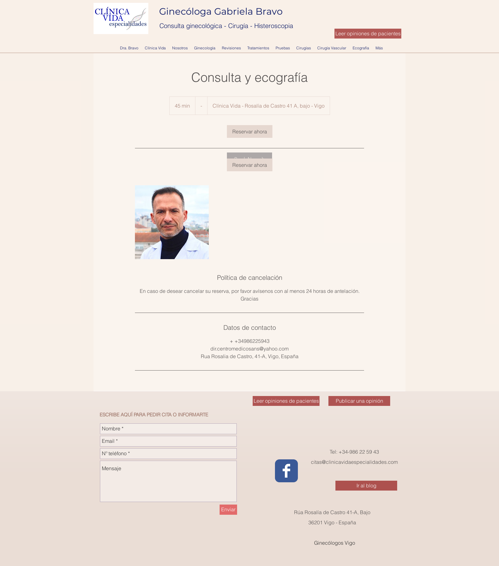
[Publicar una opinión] (359, 401)
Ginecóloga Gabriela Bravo (222, 11)
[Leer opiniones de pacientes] (367, 34)
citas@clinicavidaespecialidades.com (354, 462)
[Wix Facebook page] (286, 470)
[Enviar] (228, 510)
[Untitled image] (172, 222)
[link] (249, 131)
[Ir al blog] (366, 486)
